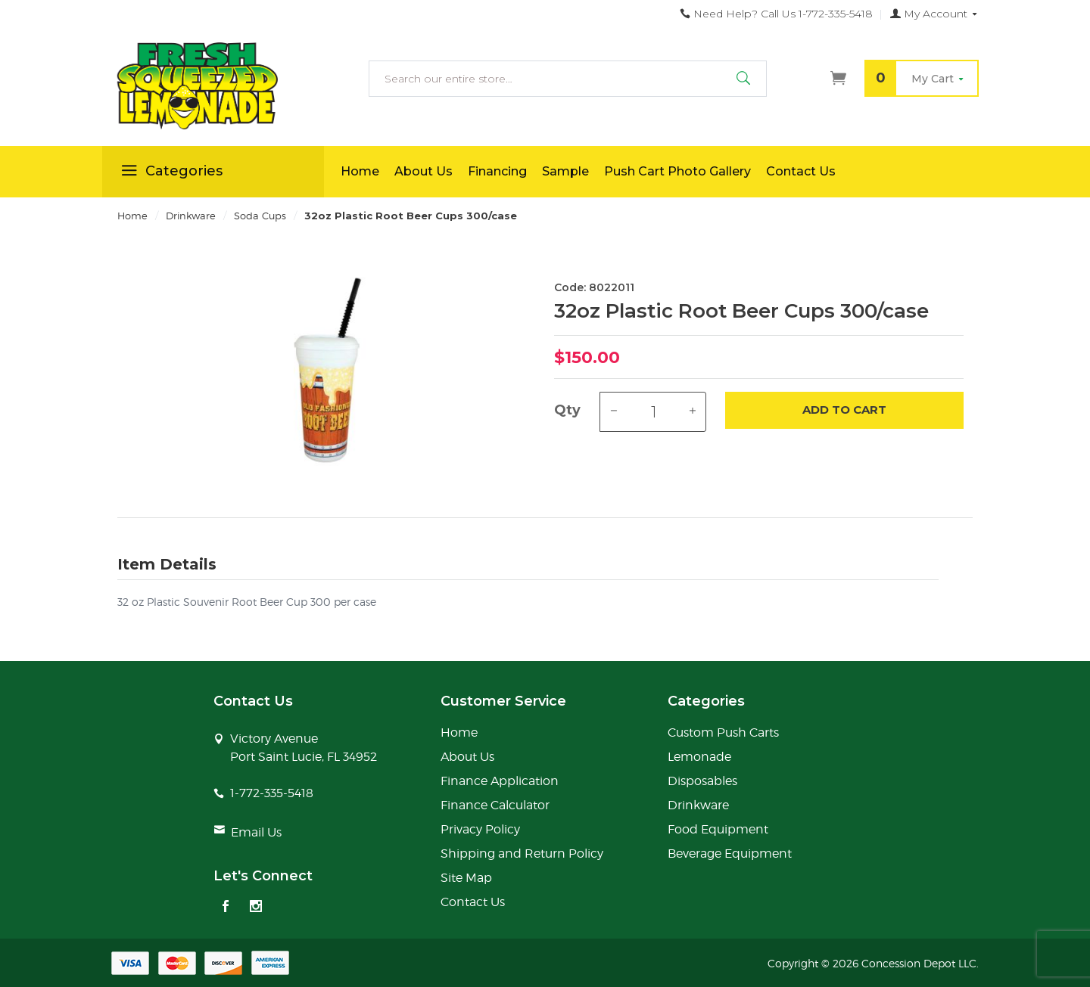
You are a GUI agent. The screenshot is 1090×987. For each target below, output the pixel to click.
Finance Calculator (495, 805)
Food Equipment (718, 829)
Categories (170, 173)
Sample (565, 171)
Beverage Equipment (730, 853)
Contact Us (801, 171)
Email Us (256, 832)
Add (844, 410)
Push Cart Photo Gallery (677, 171)
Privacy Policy (480, 829)
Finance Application (500, 781)
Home (360, 171)
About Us (423, 171)
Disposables (702, 781)
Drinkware (698, 805)
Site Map (466, 878)
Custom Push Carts (723, 732)
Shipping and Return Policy (522, 853)
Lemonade (699, 757)
